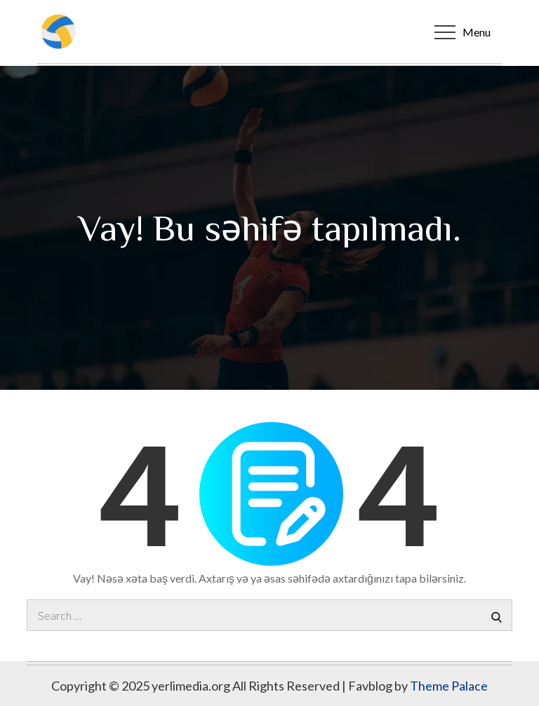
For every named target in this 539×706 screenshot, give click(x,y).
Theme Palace (449, 685)
